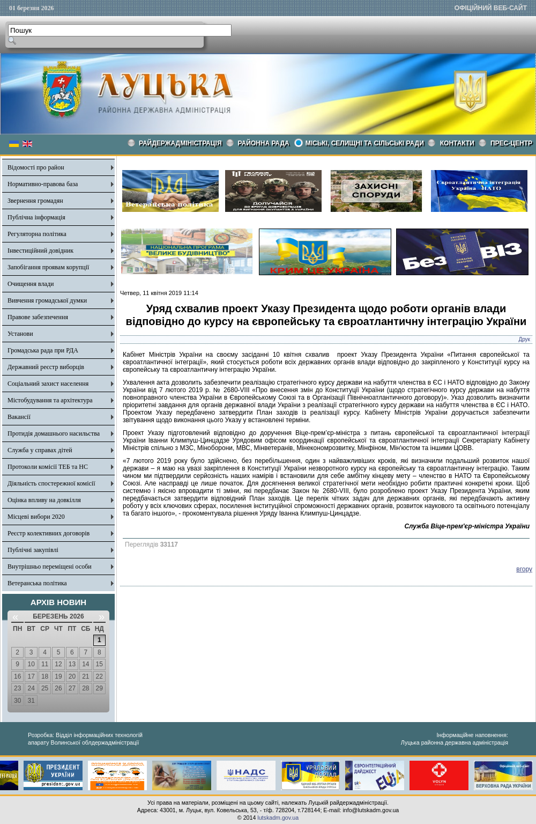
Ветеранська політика (37, 583)
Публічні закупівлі (33, 550)
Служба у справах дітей (40, 450)
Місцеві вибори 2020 (36, 516)
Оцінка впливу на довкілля (44, 500)
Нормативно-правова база (43, 184)
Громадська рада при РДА (43, 350)
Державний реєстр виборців (46, 367)
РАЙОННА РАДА (263, 143)
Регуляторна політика (37, 234)
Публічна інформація (36, 217)
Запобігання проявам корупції (48, 267)
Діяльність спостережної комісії (51, 483)
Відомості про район (36, 167)
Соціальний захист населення (48, 383)
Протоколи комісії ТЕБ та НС (48, 466)
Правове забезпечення (38, 317)
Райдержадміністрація (180, 143)
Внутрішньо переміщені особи (50, 566)
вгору (524, 569)
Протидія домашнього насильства (54, 433)
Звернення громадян (35, 200)
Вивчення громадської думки (47, 300)
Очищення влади (31, 284)
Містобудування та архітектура (50, 400)
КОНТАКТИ (457, 143)
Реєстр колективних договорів (49, 533)
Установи (20, 333)
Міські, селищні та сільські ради (365, 143)
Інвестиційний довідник (40, 250)
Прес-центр (511, 143)
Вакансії (19, 417)
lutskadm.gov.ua (278, 817)
